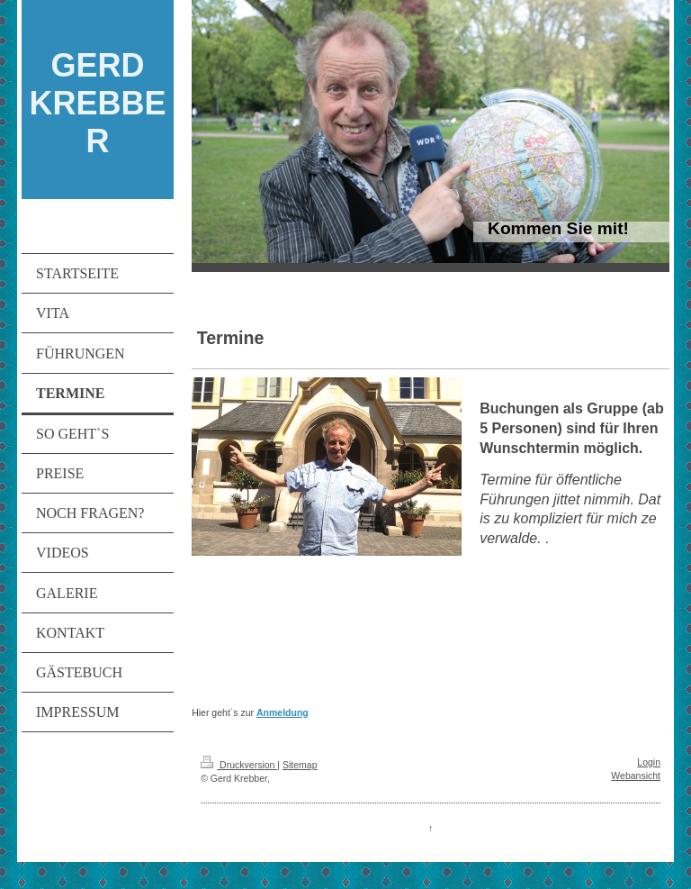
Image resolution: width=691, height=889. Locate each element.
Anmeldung (282, 712)
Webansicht (635, 775)
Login (648, 762)
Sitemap (300, 764)
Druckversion (239, 764)
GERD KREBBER (98, 103)
